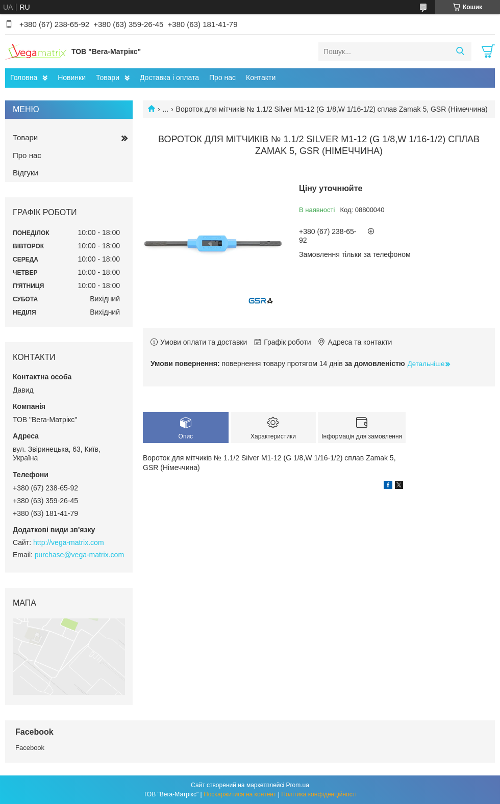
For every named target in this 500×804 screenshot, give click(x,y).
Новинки (72, 77)
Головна (23, 77)
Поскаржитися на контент (240, 794)
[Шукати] (459, 51)
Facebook (29, 747)
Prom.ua (297, 785)
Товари (107, 77)
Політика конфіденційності (319, 794)
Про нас (222, 77)
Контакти (261, 77)
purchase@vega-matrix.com (79, 555)
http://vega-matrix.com (68, 542)
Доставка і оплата (169, 77)
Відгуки (25, 172)
